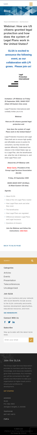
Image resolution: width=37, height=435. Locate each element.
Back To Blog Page (12, 246)
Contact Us (29, 431)
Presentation (10, 280)
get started (9, 391)
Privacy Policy (19, 431)
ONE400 (23, 433)
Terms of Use (9, 431)
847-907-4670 (9, 414)
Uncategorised (11, 288)
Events (7, 277)
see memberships (10, 313)
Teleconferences (11, 22)
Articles (7, 273)
